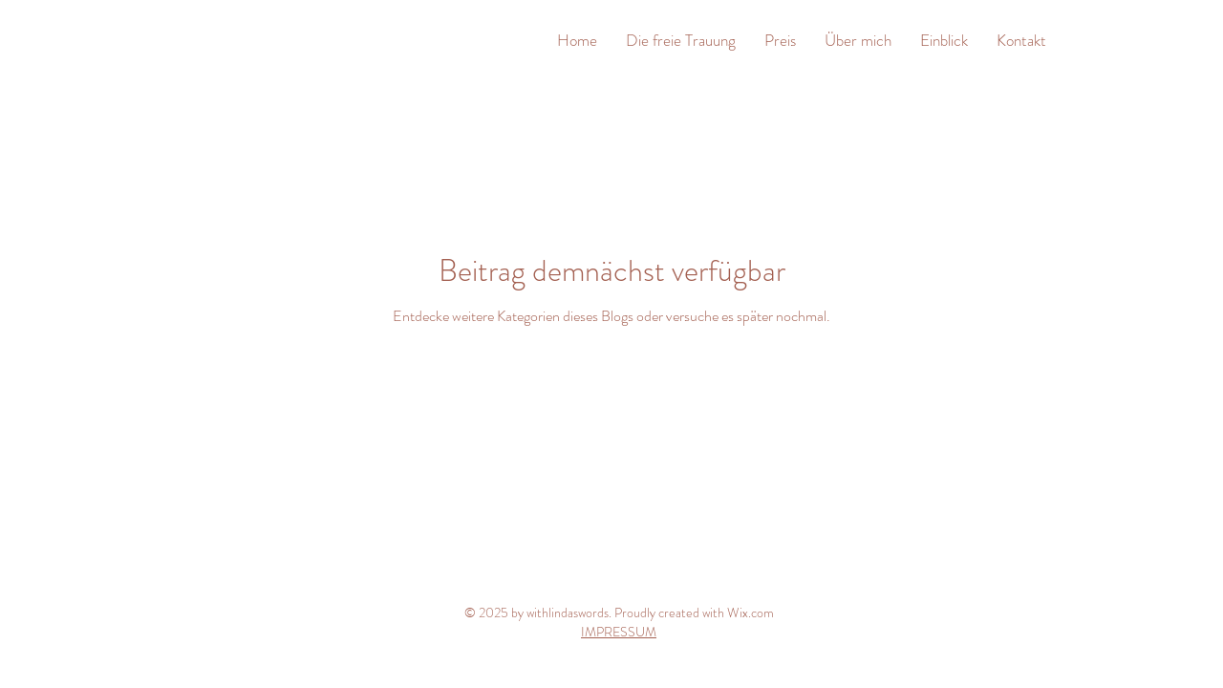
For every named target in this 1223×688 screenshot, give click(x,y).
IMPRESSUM (618, 631)
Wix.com (750, 612)
